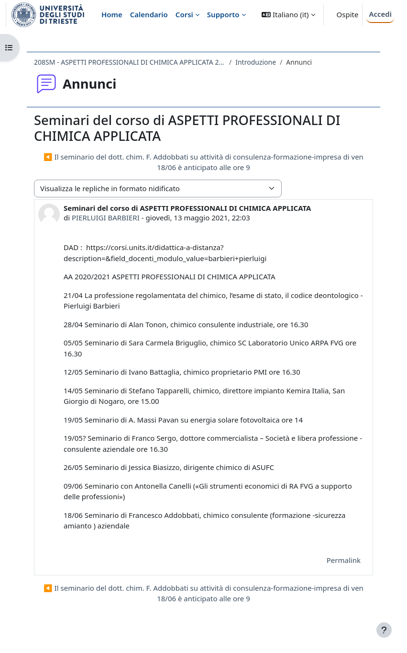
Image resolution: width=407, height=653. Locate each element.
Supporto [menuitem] (223, 14)
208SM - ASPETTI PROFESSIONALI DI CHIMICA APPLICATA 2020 (129, 62)
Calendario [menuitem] (149, 14)
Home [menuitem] (111, 14)
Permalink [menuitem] (344, 560)
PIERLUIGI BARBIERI (106, 217)
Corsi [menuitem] (184, 14)
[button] (288, 14)
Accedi (380, 14)
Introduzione (255, 62)
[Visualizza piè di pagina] (384, 630)
